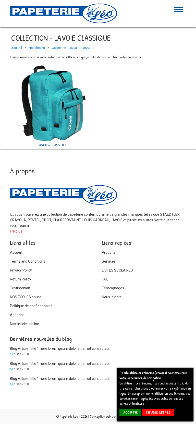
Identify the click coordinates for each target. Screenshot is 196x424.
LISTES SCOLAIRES (117, 270)
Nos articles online (24, 324)
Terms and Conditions (27, 261)
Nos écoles (37, 48)
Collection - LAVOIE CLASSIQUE (73, 48)
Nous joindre (112, 297)
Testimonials (20, 288)
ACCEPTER (130, 412)
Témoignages (113, 288)
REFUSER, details (158, 412)
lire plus (16, 231)
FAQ (105, 279)
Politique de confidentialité (31, 306)
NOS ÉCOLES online (25, 297)
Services (109, 261)
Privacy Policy (21, 270)
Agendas (17, 315)
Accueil (16, 48)
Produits (108, 252)
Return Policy (20, 279)
